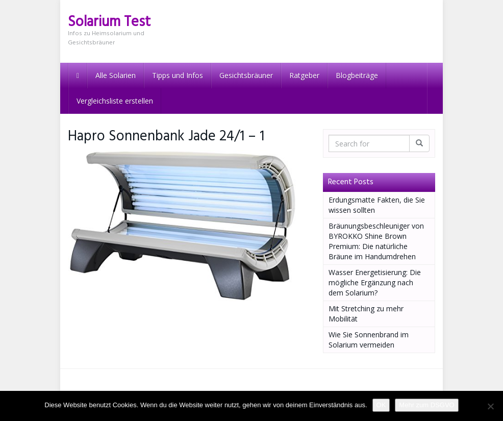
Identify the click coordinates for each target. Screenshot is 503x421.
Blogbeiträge (357, 75)
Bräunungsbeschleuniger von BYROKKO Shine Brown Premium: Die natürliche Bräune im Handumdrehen (376, 241)
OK (381, 405)
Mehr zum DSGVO (426, 405)
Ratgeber (304, 75)
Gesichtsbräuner (246, 75)
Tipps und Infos (177, 75)
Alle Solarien (115, 75)
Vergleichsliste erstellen (115, 101)
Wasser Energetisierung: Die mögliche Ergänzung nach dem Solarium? (375, 282)
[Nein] (490, 406)
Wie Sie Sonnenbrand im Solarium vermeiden (369, 340)
